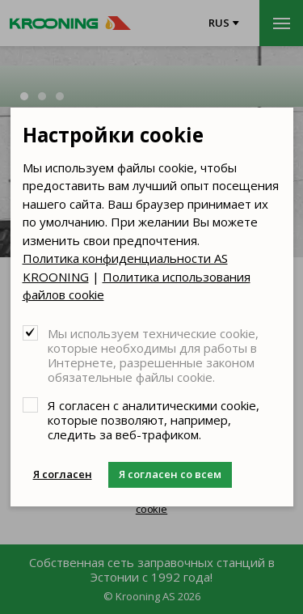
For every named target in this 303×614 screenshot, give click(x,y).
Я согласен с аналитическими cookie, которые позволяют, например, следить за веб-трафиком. (153, 419)
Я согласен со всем (170, 474)
